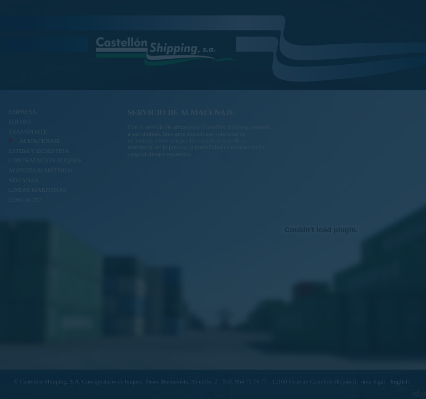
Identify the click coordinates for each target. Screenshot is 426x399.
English (399, 381)
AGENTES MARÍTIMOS (40, 170)
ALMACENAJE (39, 140)
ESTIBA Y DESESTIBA (38, 150)
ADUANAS (23, 180)
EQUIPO (19, 121)
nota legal (373, 381)
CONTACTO (24, 199)
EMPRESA (22, 111)
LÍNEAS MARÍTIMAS (37, 189)
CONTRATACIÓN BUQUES (44, 160)
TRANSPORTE (27, 131)
